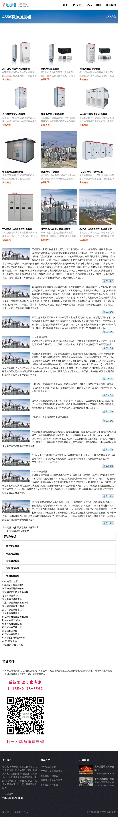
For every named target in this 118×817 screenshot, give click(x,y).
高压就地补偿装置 (49, 785)
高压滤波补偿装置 (49, 776)
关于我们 (77, 5)
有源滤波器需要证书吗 (13, 606)
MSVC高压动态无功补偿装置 (56, 229)
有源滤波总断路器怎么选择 (15, 592)
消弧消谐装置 (12, 568)
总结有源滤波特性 (11, 595)
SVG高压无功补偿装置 (52, 771)
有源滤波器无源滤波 (19, 531)
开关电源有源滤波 (11, 613)
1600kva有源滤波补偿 (12, 585)
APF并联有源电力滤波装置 (16, 68)
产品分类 (10, 536)
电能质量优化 (12, 576)
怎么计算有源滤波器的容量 (15, 616)
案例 (98, 5)
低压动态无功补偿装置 (13, 114)
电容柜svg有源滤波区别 (13, 638)
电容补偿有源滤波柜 (12, 623)
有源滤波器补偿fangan (13, 588)
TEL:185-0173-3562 (12, 798)
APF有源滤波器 (48, 766)
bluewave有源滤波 (11, 620)
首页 (65, 5)
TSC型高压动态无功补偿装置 (17, 229)
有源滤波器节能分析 (12, 627)
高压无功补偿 (12, 546)
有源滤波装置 (12, 561)
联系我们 (111, 5)
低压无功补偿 (12, 553)
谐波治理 (8, 661)
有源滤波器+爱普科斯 (12, 645)
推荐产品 (45, 760)
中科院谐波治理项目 (104, 779)
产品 (89, 5)
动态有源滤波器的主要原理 (15, 602)
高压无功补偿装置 (50, 171)
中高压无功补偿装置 (12, 171)
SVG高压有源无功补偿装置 (93, 114)
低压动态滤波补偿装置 (52, 114)
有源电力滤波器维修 (12, 599)
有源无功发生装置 (50, 68)
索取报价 (6, 812)
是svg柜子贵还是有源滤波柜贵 (24, 527)
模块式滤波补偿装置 (89, 68)
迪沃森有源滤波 (9, 631)
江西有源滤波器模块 (12, 609)
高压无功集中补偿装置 (51, 780)
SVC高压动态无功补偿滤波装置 (95, 229)
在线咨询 (6, 79)
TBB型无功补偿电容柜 (91, 171)
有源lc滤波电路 (9, 641)
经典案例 (84, 760)
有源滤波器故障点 (11, 634)
